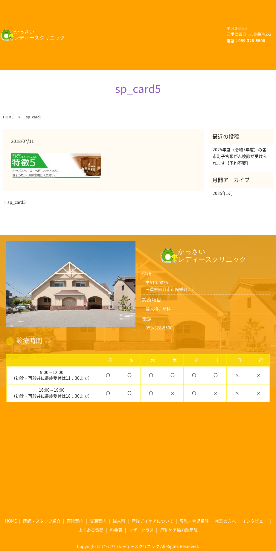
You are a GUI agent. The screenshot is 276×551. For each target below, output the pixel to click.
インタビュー (181, 29)
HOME (82, 5)
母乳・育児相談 (91, 29)
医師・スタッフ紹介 (128, 5)
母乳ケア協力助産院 (96, 53)
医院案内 (176, 5)
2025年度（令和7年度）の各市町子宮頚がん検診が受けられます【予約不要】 (240, 145)
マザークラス (168, 41)
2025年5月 (223, 182)
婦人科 (119, 17)
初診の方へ (137, 29)
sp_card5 (16, 191)
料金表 (128, 41)
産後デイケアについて (168, 17)
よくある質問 (89, 41)
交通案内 (85, 17)
